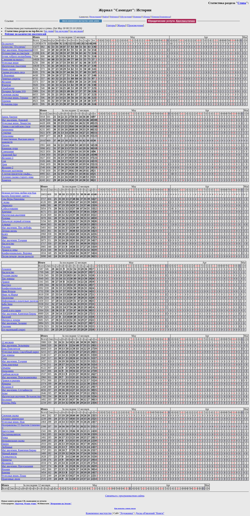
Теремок (6, 101)
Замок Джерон (9, 116)
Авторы (111, 25)
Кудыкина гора (10, 104)
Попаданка (7, 136)
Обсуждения (125, 16)
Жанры (121, 25)
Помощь (155, 16)
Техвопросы (165, 16)
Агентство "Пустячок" (14, 46)
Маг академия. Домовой (15, 120)
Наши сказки (9, 69)
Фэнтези (6, 85)
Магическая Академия (14, 65)
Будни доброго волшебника (16, 56)
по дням (49, 31)
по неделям (62, 31)
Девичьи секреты (11, 78)
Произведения (135, 25)
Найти (105, 16)
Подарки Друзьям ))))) (14, 91)
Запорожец (7, 129)
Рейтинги (114, 16)
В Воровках (8, 75)
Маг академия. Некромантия (17, 50)
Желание (6, 81)
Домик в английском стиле (16, 126)
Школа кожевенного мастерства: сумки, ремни (80, 21)
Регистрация (95, 16)
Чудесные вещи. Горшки (15, 97)
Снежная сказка (10, 94)
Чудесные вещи (10, 62)
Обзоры (146, 16)
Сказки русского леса (13, 72)
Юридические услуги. (171, 21)
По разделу (8, 43)
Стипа (242, 3)
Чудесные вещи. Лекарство (16, 123)
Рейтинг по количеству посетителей (25, 34)
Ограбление (8, 88)
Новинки (137, 16)
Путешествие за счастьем (15, 53)
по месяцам (76, 31)
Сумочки (6, 132)
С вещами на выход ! (13, 59)
